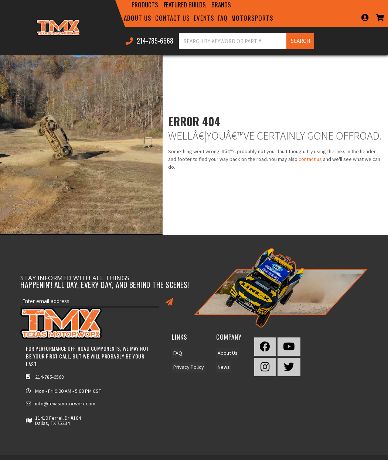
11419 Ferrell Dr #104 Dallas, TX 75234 (58, 420)
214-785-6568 (49, 377)
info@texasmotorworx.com (65, 403)
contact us (310, 159)
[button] (145, 5)
